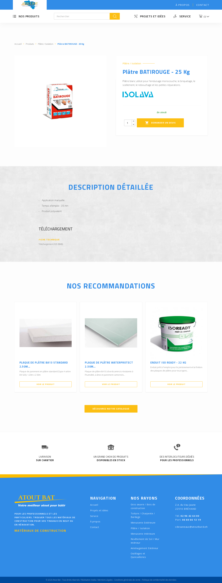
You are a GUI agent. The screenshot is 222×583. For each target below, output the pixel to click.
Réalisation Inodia (88, 579)
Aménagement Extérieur (144, 548)
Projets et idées (152, 16)
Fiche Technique (49, 239)
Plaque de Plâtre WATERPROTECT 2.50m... (109, 364)
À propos (183, 4)
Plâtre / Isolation (132, 63)
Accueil (94, 504)
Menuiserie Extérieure (143, 522)
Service (185, 16)
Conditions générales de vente (127, 579)
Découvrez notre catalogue (111, 408)
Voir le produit (46, 384)
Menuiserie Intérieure (143, 533)
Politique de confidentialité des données (159, 579)
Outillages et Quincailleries (138, 555)
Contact (202, 4)
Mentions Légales (105, 579)
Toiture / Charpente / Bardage (143, 515)
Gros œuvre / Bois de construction (143, 506)
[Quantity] (128, 123)
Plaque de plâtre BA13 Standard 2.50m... (43, 364)
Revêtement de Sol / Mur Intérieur (145, 540)
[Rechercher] (82, 16)
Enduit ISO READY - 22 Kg (168, 362)
